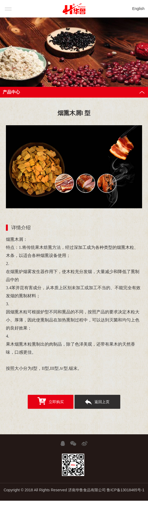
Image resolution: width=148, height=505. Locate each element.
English (138, 8)
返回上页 (97, 402)
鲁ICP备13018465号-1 (125, 490)
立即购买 (50, 401)
